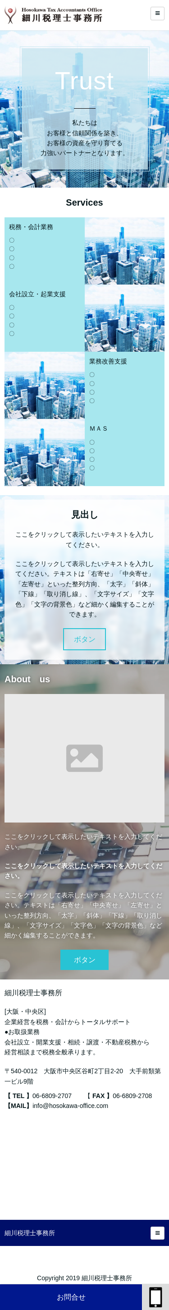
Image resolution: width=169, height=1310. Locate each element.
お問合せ (71, 1297)
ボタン (85, 639)
